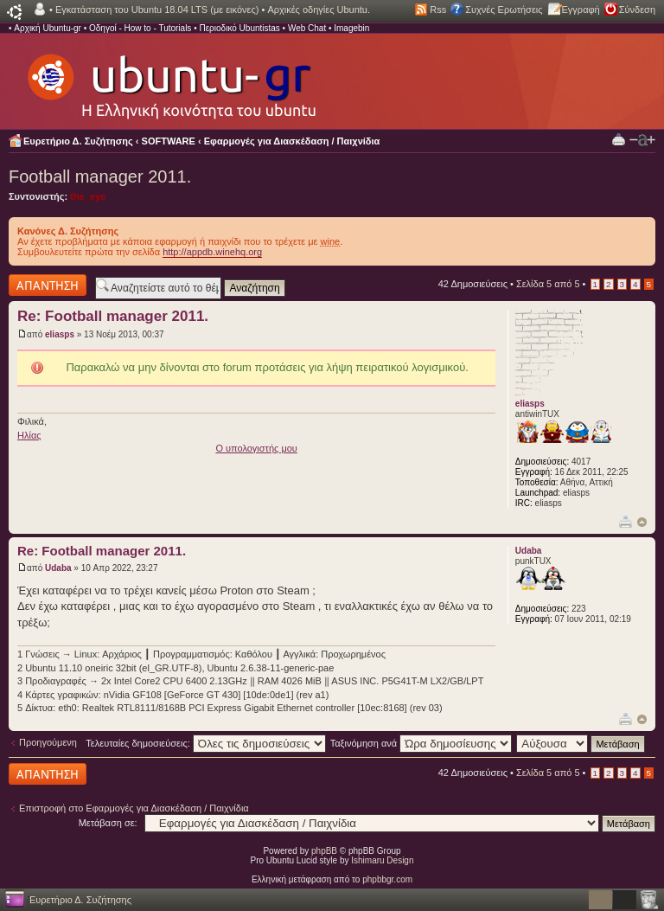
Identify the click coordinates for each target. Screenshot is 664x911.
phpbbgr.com (387, 879)
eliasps (59, 334)
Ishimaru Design (382, 860)
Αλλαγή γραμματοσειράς (642, 140)
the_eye (87, 196)
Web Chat (307, 28)
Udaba (58, 568)
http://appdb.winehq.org (212, 252)
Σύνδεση (637, 9)
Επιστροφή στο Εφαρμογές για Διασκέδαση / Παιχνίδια (134, 808)
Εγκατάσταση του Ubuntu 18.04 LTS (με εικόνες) (157, 9)
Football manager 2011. (100, 176)
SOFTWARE (168, 141)
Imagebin (351, 28)
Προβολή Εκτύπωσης (618, 138)
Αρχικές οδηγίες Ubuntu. (318, 9)
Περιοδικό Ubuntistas (239, 28)
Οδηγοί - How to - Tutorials (140, 28)
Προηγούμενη (48, 742)
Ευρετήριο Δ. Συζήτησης (78, 141)
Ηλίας (29, 435)
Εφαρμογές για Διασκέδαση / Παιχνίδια (292, 141)
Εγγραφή (581, 9)
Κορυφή (642, 522)
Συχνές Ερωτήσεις (503, 9)
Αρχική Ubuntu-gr (47, 28)
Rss (438, 9)
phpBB (324, 851)
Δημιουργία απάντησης (47, 285)
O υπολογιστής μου (256, 448)
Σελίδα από (548, 284)
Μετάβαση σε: (108, 823)
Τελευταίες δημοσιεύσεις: (206, 743)
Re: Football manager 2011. (112, 316)
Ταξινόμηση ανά (421, 743)
